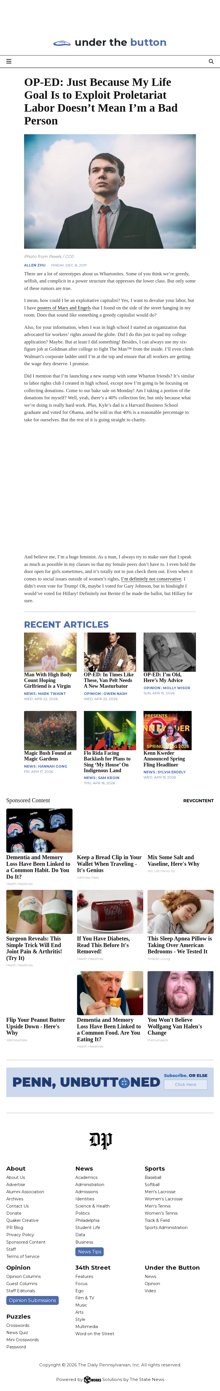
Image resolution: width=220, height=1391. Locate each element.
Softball (152, 1184)
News (84, 1168)
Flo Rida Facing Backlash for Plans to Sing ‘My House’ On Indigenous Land (107, 761)
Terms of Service (23, 1256)
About (15, 1168)
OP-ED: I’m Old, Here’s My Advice (163, 677)
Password (16, 1346)
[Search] (211, 61)
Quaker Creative (22, 1220)
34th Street (93, 1267)
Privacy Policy (20, 1234)
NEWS (30, 693)
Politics (82, 1213)
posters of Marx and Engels (64, 308)
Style (80, 1319)
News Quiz (17, 1332)
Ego (79, 1290)
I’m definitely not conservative (151, 579)
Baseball (153, 1177)
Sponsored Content (26, 1242)
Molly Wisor (176, 688)
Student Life (87, 1227)
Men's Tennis (157, 1206)
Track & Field (157, 1220)
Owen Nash (115, 693)
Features (84, 1276)
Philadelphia (87, 1220)
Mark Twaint (52, 693)
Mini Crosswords (22, 1339)
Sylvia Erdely (172, 772)
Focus (81, 1283)
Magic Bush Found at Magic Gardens (48, 756)
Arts (79, 1312)
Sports (155, 1168)
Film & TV (84, 1298)
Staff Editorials (20, 1290)
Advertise (15, 1184)
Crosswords (17, 1325)
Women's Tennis (161, 1213)
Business (84, 1242)
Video (150, 1290)
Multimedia (86, 1326)
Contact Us (17, 1206)
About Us (15, 1177)
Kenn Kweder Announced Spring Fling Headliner (164, 758)
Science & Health (92, 1206)
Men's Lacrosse (160, 1191)
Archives (14, 1199)
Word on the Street (94, 1333)
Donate (13, 1213)
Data (80, 1234)
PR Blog (14, 1227)
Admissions (86, 1191)
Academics (86, 1177)
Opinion (18, 1267)
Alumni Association (25, 1191)
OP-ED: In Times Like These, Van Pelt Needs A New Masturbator (109, 680)
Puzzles (18, 1316)
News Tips (89, 1251)
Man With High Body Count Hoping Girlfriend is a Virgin (48, 680)
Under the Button (172, 1267)
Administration (89, 1184)
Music (81, 1305)
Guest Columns (21, 1283)
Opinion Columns (23, 1276)
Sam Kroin (108, 778)
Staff (11, 1249)
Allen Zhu (35, 265)
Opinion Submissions (32, 1300)
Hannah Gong (52, 766)
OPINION (92, 693)
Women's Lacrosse (164, 1199)
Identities (84, 1199)
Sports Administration (166, 1227)
